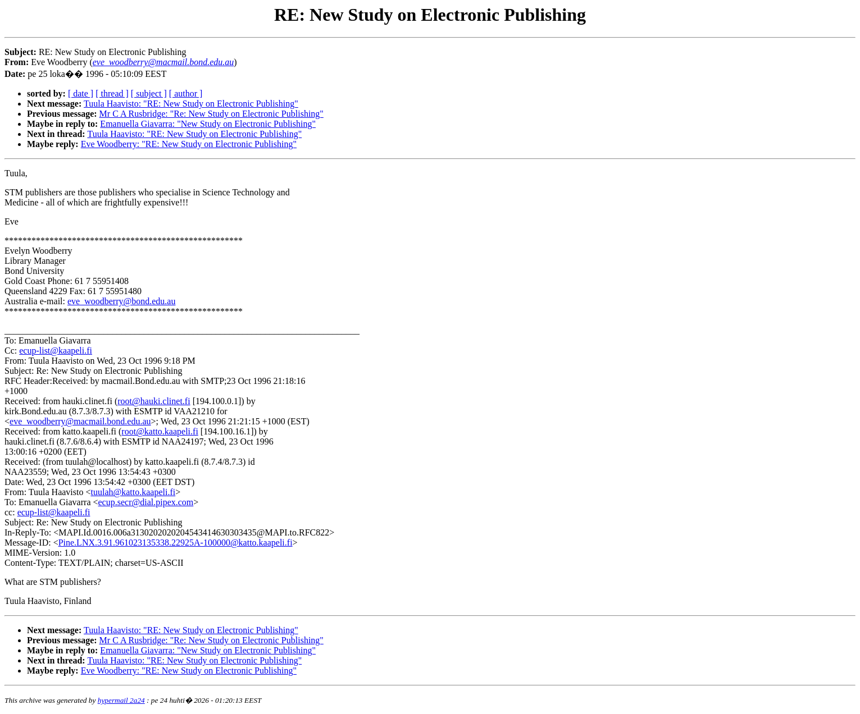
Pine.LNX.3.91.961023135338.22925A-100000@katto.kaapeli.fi (175, 542)
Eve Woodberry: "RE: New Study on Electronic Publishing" (189, 144)
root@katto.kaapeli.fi (159, 431)
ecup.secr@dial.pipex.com (146, 502)
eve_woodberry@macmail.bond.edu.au (80, 421)
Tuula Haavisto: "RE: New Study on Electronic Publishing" (191, 103)
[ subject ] (149, 93)
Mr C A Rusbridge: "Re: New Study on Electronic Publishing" (211, 113)
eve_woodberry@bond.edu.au (121, 301)
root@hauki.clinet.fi (153, 401)
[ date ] (80, 93)
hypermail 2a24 (121, 700)
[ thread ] (112, 93)
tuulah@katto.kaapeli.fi (132, 492)
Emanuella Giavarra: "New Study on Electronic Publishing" (208, 124)
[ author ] (186, 93)
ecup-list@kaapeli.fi (55, 350)
